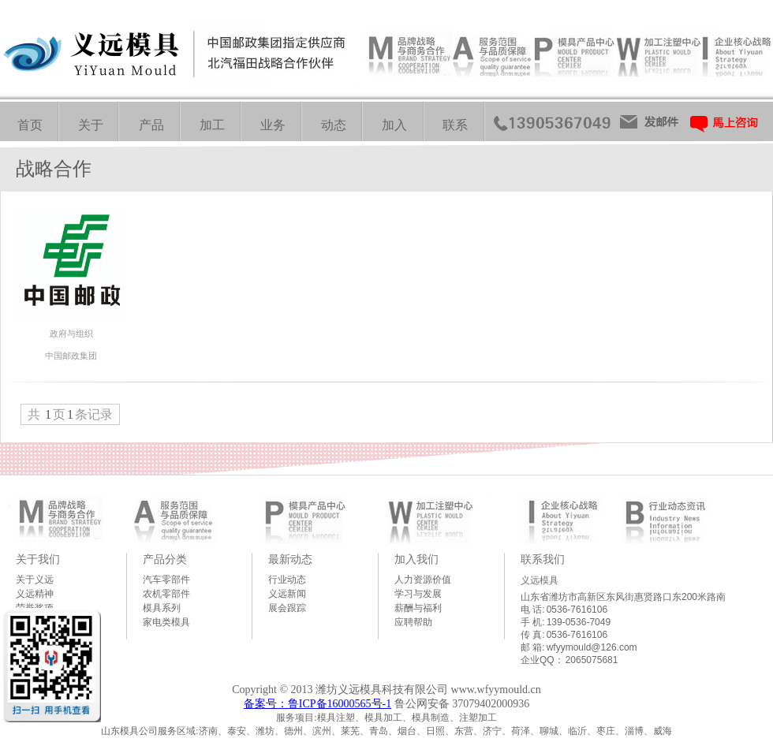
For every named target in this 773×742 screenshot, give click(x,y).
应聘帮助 (413, 622)
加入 (394, 125)
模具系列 (162, 607)
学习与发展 (418, 593)
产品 (151, 125)
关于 (90, 125)
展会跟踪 (287, 607)
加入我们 (416, 559)
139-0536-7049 (579, 622)
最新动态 (290, 559)
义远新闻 (287, 593)
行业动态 (287, 579)
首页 (30, 125)
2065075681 (592, 660)
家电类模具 (166, 622)
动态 (333, 125)
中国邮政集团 (71, 355)
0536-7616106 (577, 609)
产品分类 (165, 559)
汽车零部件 (166, 579)
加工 (212, 125)
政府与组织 (71, 333)
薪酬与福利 (418, 607)
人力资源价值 (422, 579)
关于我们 (38, 559)
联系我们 (543, 559)
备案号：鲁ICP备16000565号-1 (317, 704)
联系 (455, 125)
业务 (273, 125)
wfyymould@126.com (592, 647)
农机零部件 (166, 593)
